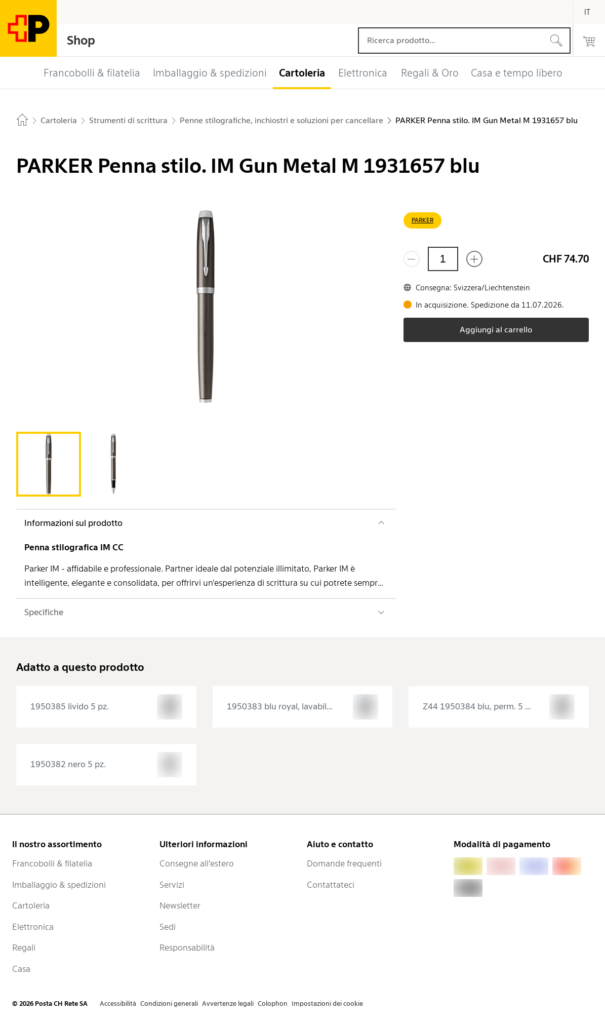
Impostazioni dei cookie (327, 1003)
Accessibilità (118, 1003)
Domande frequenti (344, 863)
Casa (21, 969)
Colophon (273, 1003)
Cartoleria (31, 905)
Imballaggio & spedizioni (59, 885)
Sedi (167, 927)
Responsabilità (187, 947)
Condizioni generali (169, 1003)
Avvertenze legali (228, 1003)
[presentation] (106, 707)
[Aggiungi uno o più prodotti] (474, 259)
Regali (23, 947)
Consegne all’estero (196, 863)
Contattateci (330, 885)
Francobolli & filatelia (52, 863)
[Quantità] (443, 259)
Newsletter (179, 905)
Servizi (171, 885)
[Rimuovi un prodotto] (412, 259)
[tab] (48, 464)
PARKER (422, 220)
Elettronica (33, 927)
